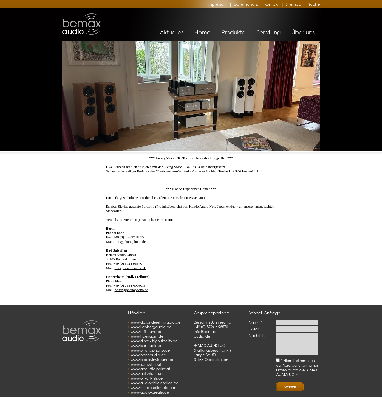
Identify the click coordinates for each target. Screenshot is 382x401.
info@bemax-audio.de (130, 268)
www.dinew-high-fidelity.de (154, 340)
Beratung (268, 32)
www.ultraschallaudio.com (154, 387)
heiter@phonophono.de (131, 290)
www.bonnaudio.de (148, 354)
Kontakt (271, 4)
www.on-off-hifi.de (147, 378)
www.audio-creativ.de (150, 392)
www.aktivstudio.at (147, 373)
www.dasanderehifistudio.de (155, 322)
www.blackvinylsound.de (152, 359)
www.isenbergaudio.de (151, 326)
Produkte (233, 32)
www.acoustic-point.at (150, 368)
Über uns (303, 32)
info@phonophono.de (130, 242)
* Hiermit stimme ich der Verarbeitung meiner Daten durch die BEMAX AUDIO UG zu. (297, 371)
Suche (314, 4)
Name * (255, 322)
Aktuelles (171, 32)
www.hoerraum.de (147, 336)
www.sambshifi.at (146, 364)
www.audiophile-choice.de (154, 382)
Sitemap (293, 4)
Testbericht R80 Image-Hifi (238, 171)
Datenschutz (246, 4)
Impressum (217, 4)
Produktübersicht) (169, 206)
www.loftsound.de (146, 331)
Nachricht (257, 335)
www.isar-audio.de (147, 345)
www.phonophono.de (150, 350)
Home (202, 32)
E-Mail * (255, 329)
